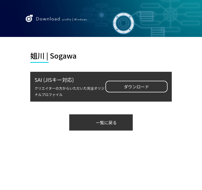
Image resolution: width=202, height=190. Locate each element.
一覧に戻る (106, 122)
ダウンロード (136, 86)
